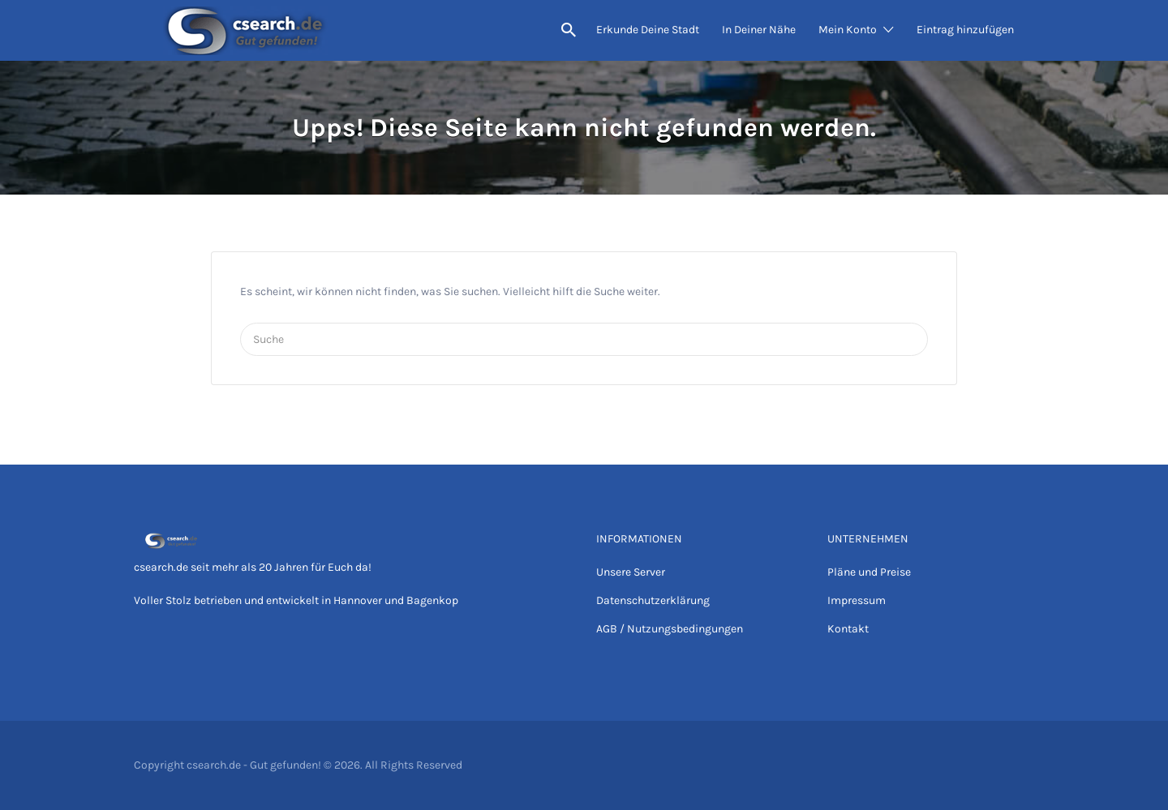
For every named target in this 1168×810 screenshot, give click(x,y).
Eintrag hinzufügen (965, 29)
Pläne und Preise (869, 572)
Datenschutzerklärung (653, 600)
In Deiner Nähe (759, 29)
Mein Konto (847, 29)
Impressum (856, 600)
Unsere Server (630, 572)
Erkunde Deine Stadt (647, 29)
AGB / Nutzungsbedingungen (669, 629)
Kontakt (848, 629)
